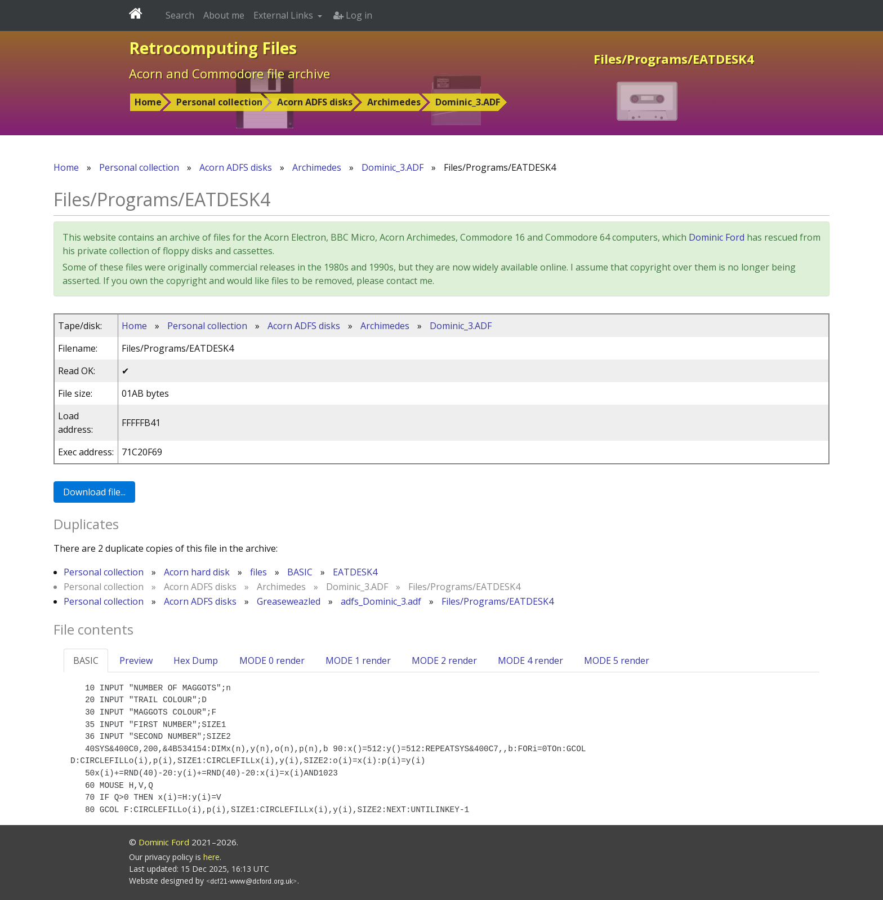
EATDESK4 (355, 572)
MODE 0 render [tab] (272, 660)
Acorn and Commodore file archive (229, 73)
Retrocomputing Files (213, 48)
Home (148, 102)
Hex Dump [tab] (195, 660)
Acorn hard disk (197, 572)
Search (180, 15)
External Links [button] (284, 15)
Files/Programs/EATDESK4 (498, 601)
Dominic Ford (716, 237)
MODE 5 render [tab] (616, 660)
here (211, 857)
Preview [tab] (136, 660)
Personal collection (219, 102)
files (258, 572)
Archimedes (394, 102)
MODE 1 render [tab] (358, 660)
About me (223, 15)
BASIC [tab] (86, 660)
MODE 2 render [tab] (444, 660)
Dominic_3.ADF (467, 102)
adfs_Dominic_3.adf (381, 601)
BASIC (300, 572)
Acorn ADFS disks (315, 102)
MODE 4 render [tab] (530, 660)
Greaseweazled (288, 601)
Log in (352, 15)
